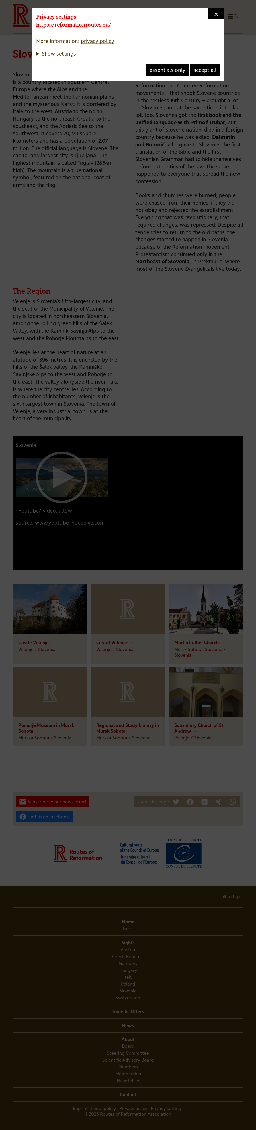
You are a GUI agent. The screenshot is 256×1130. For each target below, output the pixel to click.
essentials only (167, 70)
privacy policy (97, 41)
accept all (204, 70)
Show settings (59, 53)
